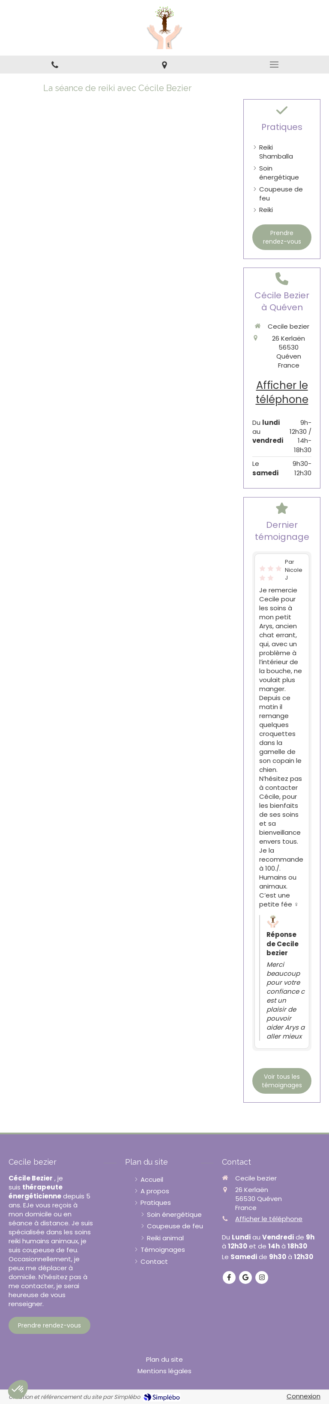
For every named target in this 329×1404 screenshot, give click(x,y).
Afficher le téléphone (282, 392)
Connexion (303, 1396)
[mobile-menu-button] (274, 64)
